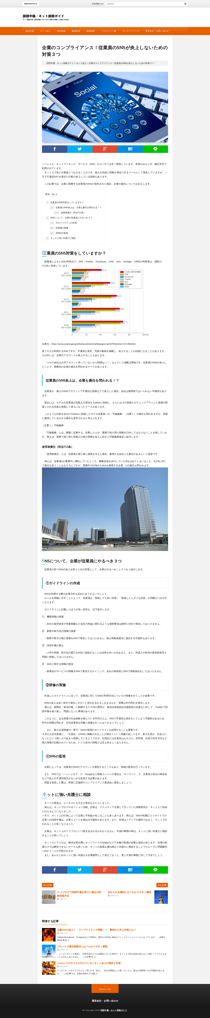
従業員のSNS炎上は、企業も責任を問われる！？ (76, 207)
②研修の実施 (59, 228)
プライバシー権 (108, 31)
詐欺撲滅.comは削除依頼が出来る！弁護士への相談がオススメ (120, 4)
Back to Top (105, 989)
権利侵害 (90, 31)
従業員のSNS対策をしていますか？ (65, 202)
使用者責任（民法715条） (69, 213)
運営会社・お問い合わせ (157, 31)
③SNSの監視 (59, 233)
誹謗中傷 (29, 31)
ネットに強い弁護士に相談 (61, 238)
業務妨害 (76, 31)
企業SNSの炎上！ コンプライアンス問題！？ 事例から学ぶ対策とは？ (96, 929)
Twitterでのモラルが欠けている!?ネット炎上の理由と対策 (89, 963)
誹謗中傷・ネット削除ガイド (114, 1010)
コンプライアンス (130, 31)
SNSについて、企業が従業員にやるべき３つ (69, 218)
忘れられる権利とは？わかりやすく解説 (129, 892)
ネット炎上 (45, 31)
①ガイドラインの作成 (63, 223)
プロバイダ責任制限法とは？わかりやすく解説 (82, 946)
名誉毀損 (61, 31)
